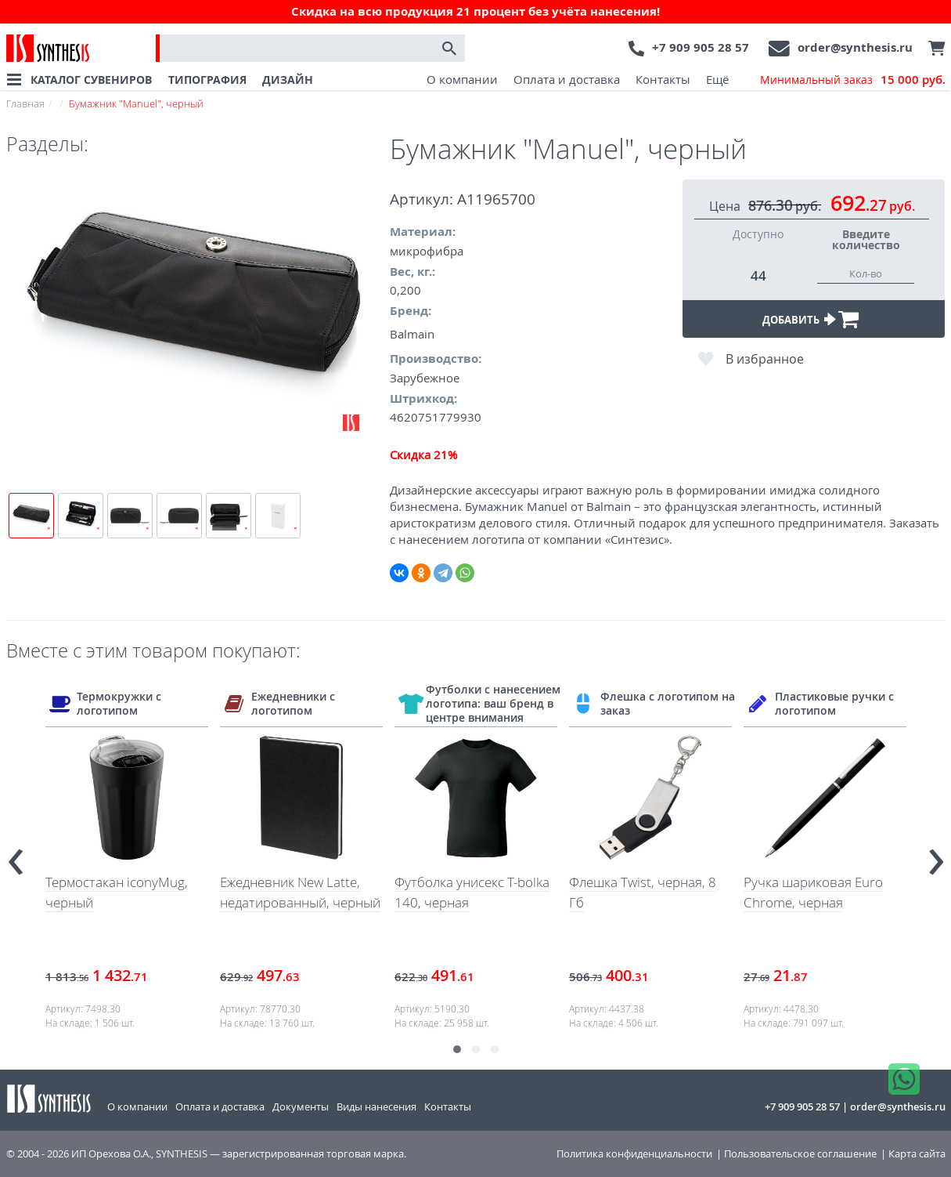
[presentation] (15, 855)
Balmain (412, 334)
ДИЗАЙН (287, 79)
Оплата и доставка (566, 79)
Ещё (717, 79)
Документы (300, 1106)
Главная (25, 103)
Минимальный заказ (853, 80)
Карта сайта (917, 1154)
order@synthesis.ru (855, 47)
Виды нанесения (376, 1106)
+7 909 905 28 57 (700, 47)
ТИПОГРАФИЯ (207, 79)
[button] (457, 1049)
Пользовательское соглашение (800, 1154)
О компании (462, 79)
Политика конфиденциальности (634, 1154)
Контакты (663, 79)
